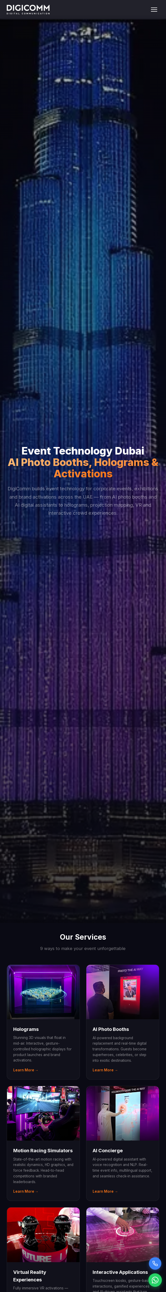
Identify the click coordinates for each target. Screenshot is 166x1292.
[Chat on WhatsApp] (155, 1280)
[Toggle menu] (154, 9)
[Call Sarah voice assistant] (155, 1263)
